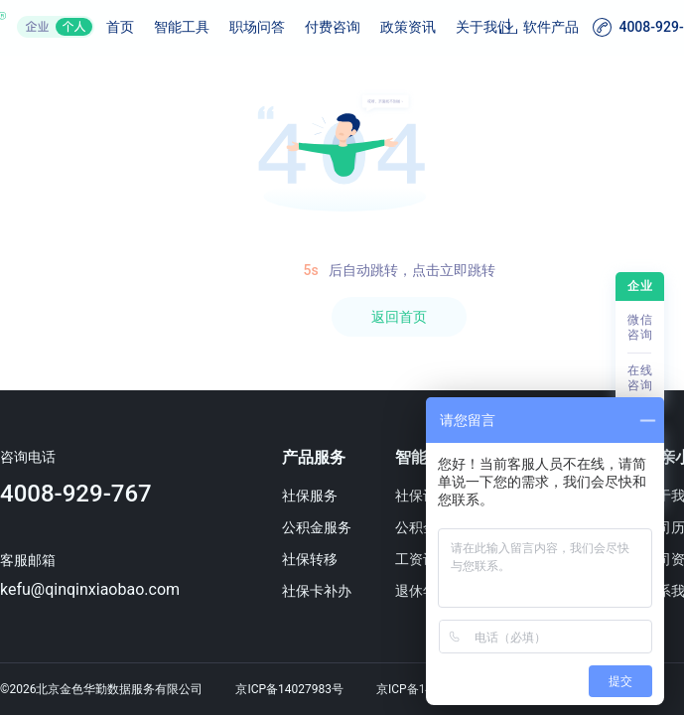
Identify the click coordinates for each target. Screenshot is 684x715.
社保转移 (310, 559)
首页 (120, 27)
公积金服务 (316, 527)
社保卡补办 (316, 591)
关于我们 (483, 27)
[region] (342, 385)
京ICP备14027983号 (289, 689)
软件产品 (551, 27)
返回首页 (399, 317)
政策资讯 (408, 27)
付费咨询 (332, 27)
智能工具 (181, 27)
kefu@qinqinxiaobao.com (90, 589)
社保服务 (310, 495)
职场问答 (257, 27)
